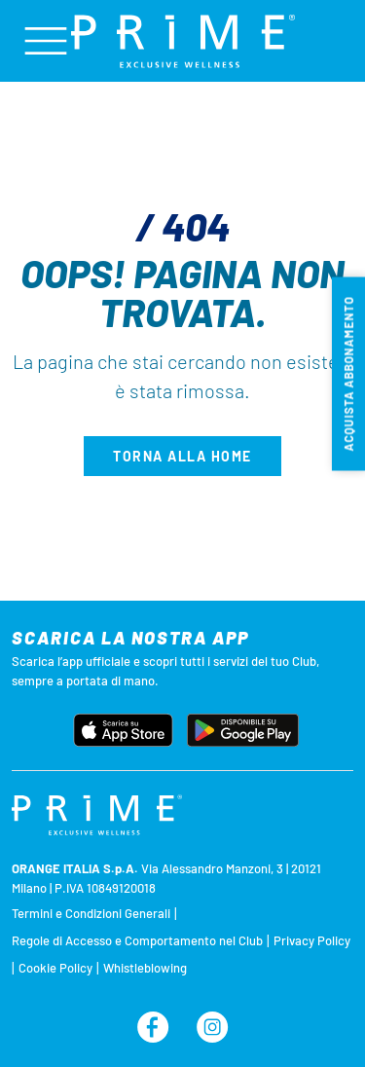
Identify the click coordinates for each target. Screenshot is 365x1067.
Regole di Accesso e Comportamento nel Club (137, 940)
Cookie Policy (55, 967)
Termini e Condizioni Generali (91, 913)
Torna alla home (182, 456)
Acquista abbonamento (348, 373)
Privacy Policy (312, 940)
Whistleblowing (145, 967)
